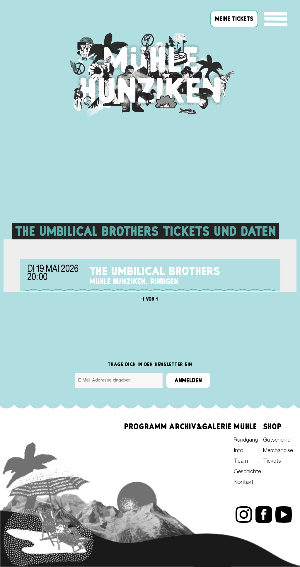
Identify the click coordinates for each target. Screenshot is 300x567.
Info (238, 450)
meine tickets (234, 19)
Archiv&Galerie (200, 426)
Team (241, 461)
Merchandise (278, 450)
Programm (146, 426)
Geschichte (247, 471)
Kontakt (243, 482)
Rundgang (246, 440)
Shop (272, 426)
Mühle (245, 426)
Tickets (272, 461)
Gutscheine (276, 440)
